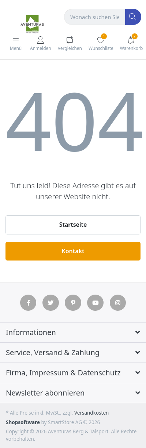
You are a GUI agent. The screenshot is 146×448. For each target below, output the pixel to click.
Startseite (73, 225)
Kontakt (72, 251)
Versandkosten (91, 412)
